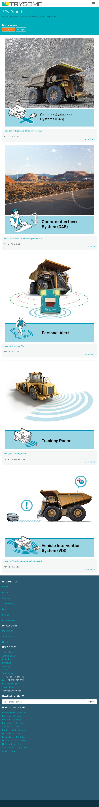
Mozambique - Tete (11, 733)
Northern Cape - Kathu (12, 744)
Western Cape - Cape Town (14, 747)
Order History (8, 636)
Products (14, 16)
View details (90, 139)
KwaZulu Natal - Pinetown (14, 730)
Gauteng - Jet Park (10, 726)
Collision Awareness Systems (32, 16)
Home (4, 16)
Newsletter (7, 642)
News (4, 609)
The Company (8, 603)
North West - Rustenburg (13, 740)
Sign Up (91, 701)
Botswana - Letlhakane (13, 723)
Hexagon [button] (21, 29)
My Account (7, 630)
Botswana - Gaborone (12, 716)
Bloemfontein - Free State (14, 712)
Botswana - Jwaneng (11, 719)
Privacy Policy (8, 620)
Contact (5, 615)
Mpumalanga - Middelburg (14, 737)
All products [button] (8, 29)
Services (6, 598)
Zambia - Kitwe (9, 751)
